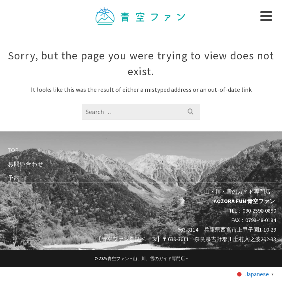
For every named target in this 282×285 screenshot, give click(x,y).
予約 (14, 177)
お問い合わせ (25, 163)
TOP (13, 150)
